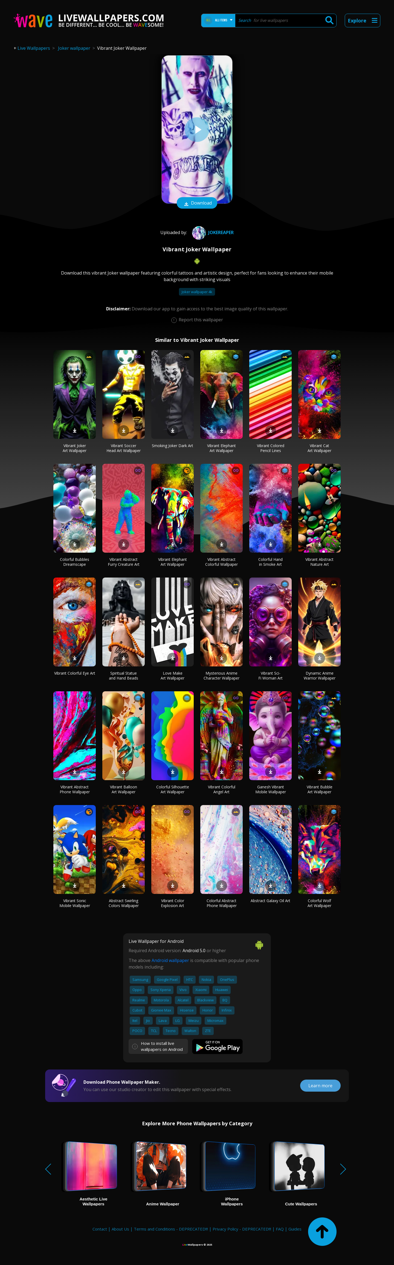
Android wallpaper (170, 960)
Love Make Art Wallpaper (172, 676)
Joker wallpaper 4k (197, 291)
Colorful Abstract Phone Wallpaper (222, 903)
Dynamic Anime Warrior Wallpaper (319, 676)
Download (197, 203)
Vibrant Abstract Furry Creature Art (124, 562)
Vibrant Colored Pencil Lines (270, 448)
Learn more (320, 1086)
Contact (99, 1229)
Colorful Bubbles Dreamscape (74, 562)
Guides (295, 1229)
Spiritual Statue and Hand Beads (123, 676)
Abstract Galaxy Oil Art (270, 900)
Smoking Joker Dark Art (172, 445)
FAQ (280, 1229)
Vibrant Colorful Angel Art (221, 789)
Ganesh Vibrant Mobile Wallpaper (270, 789)
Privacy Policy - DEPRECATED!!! (242, 1229)
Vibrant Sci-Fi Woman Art (270, 676)
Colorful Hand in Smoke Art (270, 562)
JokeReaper (212, 232)
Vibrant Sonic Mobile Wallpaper (74, 903)
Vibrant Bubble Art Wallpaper (319, 789)
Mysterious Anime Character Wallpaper (221, 676)
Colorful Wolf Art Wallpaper (319, 903)
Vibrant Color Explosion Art (172, 903)
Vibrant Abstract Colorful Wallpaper (221, 562)
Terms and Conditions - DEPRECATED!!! (171, 1229)
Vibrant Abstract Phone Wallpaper (75, 789)
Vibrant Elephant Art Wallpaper (221, 448)
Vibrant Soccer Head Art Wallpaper (123, 448)
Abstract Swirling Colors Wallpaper (124, 903)
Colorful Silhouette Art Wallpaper (172, 789)
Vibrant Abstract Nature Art (319, 562)
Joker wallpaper (74, 48)
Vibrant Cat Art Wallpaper (319, 448)
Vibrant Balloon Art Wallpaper (123, 789)
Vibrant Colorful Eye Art (74, 673)
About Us (120, 1229)
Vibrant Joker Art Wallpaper (74, 448)
